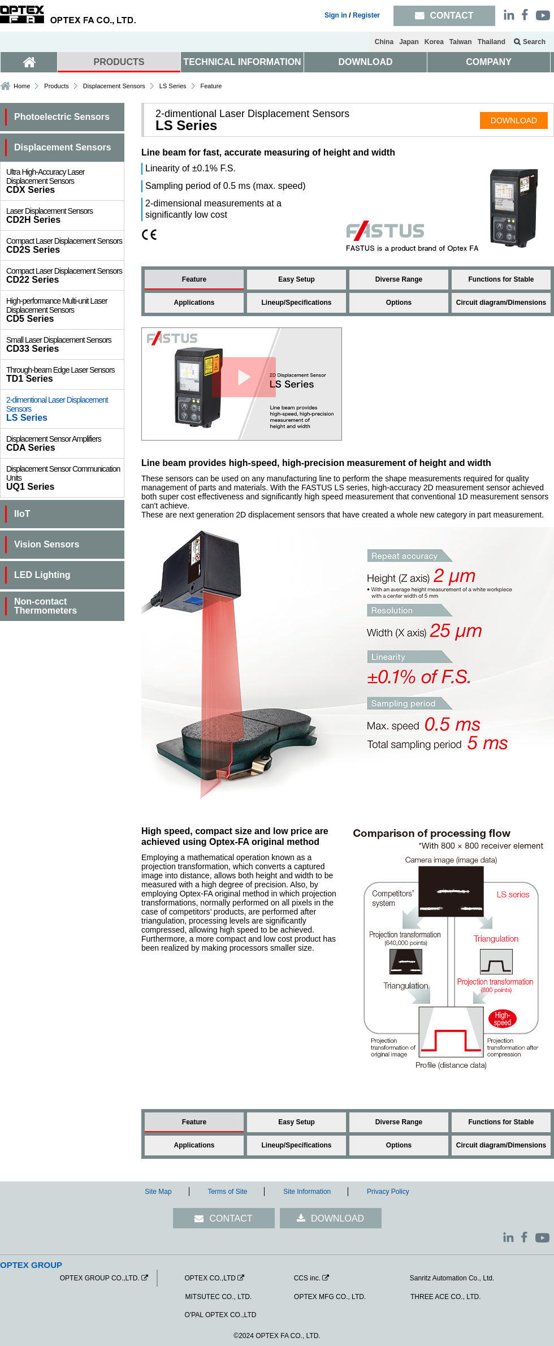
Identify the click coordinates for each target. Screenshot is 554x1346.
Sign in (335, 15)
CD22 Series (65, 275)
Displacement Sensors (114, 86)
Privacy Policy (388, 1192)
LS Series (65, 408)
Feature (194, 279)
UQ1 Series (65, 477)
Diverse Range (398, 279)
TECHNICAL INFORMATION (242, 62)
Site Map (158, 1192)
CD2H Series (65, 215)
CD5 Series (65, 309)
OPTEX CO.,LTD (209, 1278)
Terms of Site (227, 1192)
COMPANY (489, 62)
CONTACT (230, 1218)
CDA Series (65, 443)
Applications (194, 303)
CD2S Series (65, 245)
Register (366, 15)
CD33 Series (65, 344)
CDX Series (65, 181)
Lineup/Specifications (296, 303)
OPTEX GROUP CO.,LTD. (100, 1278)
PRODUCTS (119, 62)
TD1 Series (65, 374)
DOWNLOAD (366, 62)
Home (22, 86)
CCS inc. (307, 1278)
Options (399, 303)
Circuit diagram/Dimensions (501, 303)
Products (56, 86)
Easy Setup (296, 279)
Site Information (307, 1192)
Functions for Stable (501, 279)
